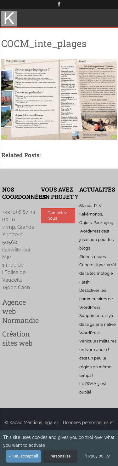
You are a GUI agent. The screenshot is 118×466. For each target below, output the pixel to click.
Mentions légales (41, 422)
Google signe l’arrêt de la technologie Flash (97, 273)
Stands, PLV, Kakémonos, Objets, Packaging (96, 214)
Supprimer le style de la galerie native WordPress (97, 324)
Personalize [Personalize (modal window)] (59, 456)
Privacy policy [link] (96, 455)
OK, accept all (23, 456)
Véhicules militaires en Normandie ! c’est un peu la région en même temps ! (97, 358)
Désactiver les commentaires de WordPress (96, 299)
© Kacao (14, 422)
